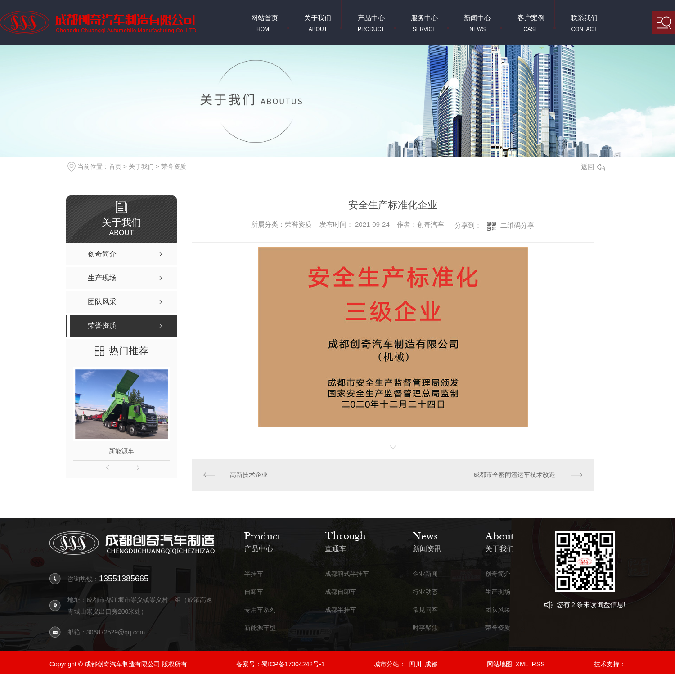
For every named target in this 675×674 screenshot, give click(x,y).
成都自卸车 (340, 592)
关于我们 (141, 166)
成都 (431, 664)
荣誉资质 (173, 166)
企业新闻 (425, 574)
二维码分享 (517, 225)
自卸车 (253, 592)
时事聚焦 (425, 628)
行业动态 (425, 592)
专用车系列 (260, 610)
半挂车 (253, 574)
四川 (415, 664)
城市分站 (386, 664)
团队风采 (497, 610)
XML (522, 664)
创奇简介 (497, 574)
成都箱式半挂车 (347, 574)
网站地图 (499, 664)
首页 (115, 166)
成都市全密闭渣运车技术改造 (514, 474)
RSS (538, 664)
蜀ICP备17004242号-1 (292, 664)
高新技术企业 (249, 474)
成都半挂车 (340, 610)
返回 (593, 167)
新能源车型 (260, 628)
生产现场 (497, 592)
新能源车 (121, 450)
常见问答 (425, 610)
